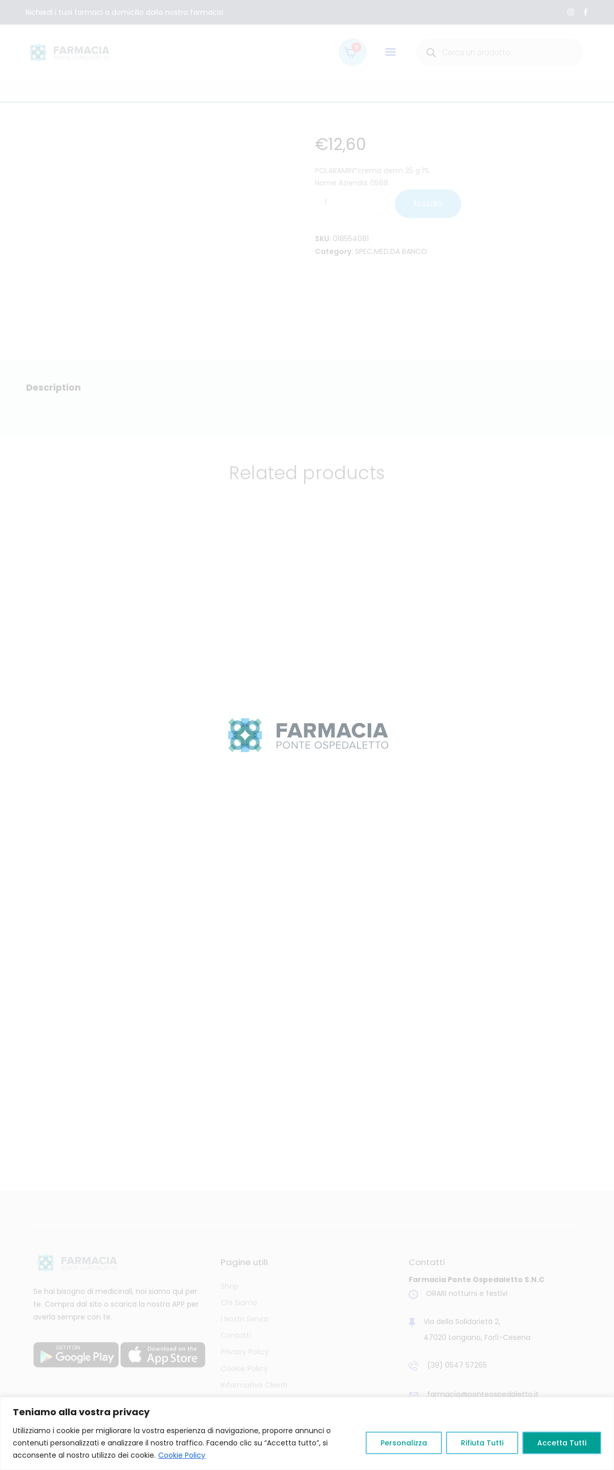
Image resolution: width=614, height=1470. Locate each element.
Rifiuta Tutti (482, 1443)
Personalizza (403, 1443)
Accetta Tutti (561, 1443)
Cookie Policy (181, 1455)
